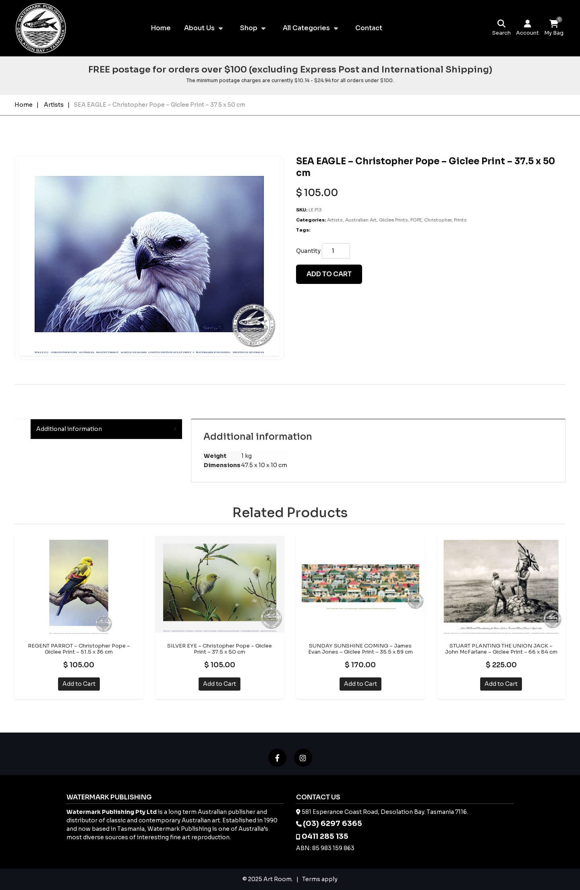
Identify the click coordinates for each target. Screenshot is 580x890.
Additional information (69, 429)
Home (161, 28)
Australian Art (361, 220)
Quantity (308, 251)
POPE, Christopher (431, 220)
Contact (368, 28)
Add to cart (329, 274)
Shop (248, 28)
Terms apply (320, 879)
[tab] (106, 429)
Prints (460, 220)
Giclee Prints (393, 220)
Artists (54, 104)
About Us (199, 28)
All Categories (306, 28)
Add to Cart (78, 683)
